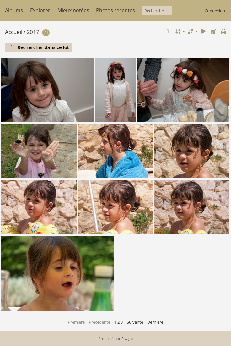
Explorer (40, 10)
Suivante (135, 322)
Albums (14, 10)
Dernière (155, 322)
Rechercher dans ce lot (43, 47)
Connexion (215, 11)
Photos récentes (115, 10)
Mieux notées (73, 10)
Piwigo (127, 338)
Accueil (13, 32)
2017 (33, 32)
